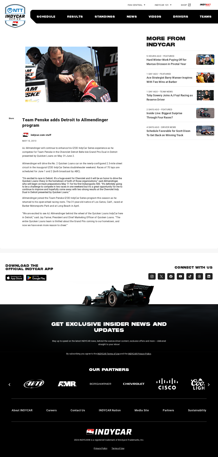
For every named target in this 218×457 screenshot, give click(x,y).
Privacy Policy (100, 448)
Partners (168, 410)
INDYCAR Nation (110, 410)
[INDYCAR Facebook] (170, 276)
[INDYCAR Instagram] (150, 276)
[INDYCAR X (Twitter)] (160, 276)
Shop (186, 4)
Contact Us (78, 410)
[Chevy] (134, 384)
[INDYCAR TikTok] (189, 276)
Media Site (142, 410)
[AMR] (67, 384)
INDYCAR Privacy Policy (139, 353)
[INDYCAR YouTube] (179, 276)
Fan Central (135, 4)
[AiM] (34, 384)
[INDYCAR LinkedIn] (209, 276)
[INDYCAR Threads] (199, 276)
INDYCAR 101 (162, 4)
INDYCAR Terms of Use (108, 353)
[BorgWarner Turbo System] (100, 384)
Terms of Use (118, 448)
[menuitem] (46, 16)
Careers (51, 410)
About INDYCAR (22, 410)
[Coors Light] (200, 384)
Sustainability (197, 410)
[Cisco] (167, 384)
